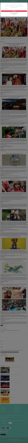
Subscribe (14, 11)
